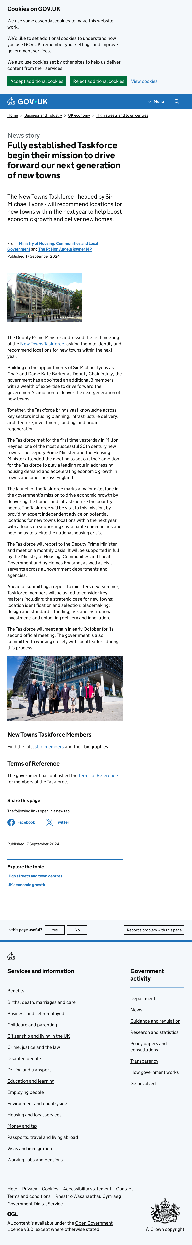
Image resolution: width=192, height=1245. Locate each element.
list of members (48, 747)
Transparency (144, 1061)
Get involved (143, 1083)
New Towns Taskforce (42, 344)
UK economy (79, 115)
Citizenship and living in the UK (39, 1036)
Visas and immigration (30, 1148)
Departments (144, 998)
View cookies (144, 81)
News (136, 1010)
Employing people (26, 1092)
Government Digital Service (35, 1204)
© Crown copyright (165, 1229)
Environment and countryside (37, 1103)
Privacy (29, 1189)
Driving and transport (29, 1070)
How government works (154, 1072)
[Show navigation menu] (156, 101)
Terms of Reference (98, 775)
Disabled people (24, 1058)
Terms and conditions (29, 1196)
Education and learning (31, 1081)
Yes (58, 930)
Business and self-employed (36, 1013)
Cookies (50, 1189)
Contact (124, 1189)
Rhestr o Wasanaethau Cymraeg (88, 1196)
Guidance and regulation (155, 1021)
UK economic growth (26, 884)
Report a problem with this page (154, 930)
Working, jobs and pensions (35, 1160)
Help (13, 1189)
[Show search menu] (176, 101)
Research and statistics (154, 1032)
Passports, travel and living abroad (43, 1137)
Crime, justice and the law (34, 1047)
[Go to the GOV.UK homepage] (28, 101)
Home (13, 115)
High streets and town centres (122, 115)
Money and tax (23, 1126)
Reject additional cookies (98, 81)
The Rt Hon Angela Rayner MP (65, 249)
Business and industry (43, 115)
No (81, 930)
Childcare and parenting (32, 1025)
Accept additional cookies (37, 81)
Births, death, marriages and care (42, 1002)
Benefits (16, 991)
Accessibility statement (87, 1189)
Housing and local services (35, 1115)
